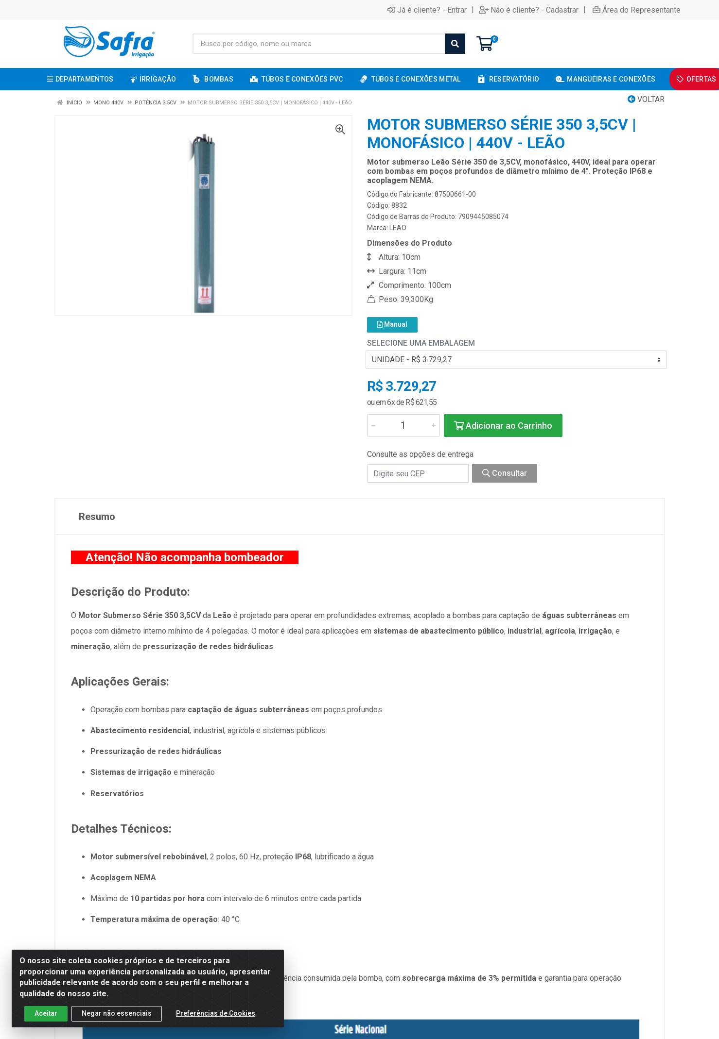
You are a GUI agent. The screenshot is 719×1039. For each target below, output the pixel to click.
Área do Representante (637, 10)
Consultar (504, 473)
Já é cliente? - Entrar (427, 10)
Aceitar (46, 1013)
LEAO (397, 228)
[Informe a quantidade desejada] (403, 425)
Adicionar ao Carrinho (503, 425)
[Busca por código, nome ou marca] (319, 44)
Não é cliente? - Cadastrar (529, 10)
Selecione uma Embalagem (421, 343)
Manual (392, 324)
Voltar (646, 99)
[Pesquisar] (455, 44)
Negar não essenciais (117, 1013)
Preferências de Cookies (215, 1013)
